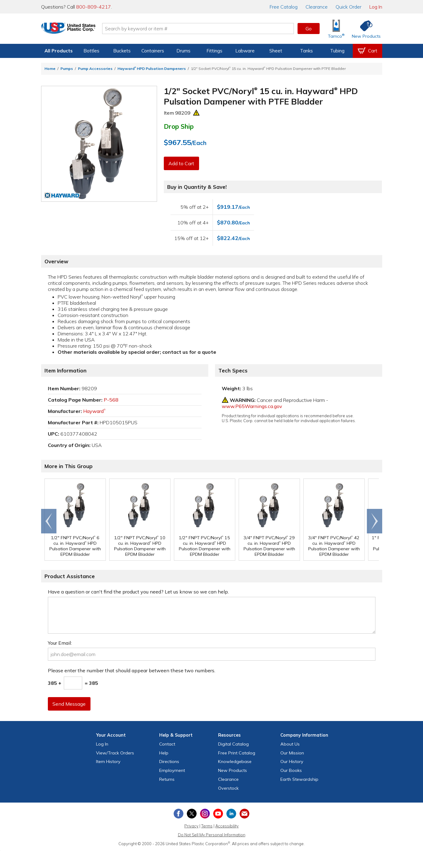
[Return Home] (77, 29)
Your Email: (60, 643)
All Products (58, 51)
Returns (167, 779)
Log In (375, 7)
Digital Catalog (233, 744)
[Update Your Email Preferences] (244, 813)
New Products (232, 770)
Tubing (337, 51)
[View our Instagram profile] (205, 813)
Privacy (191, 825)
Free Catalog (236, 753)
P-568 (111, 400)
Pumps (66, 68)
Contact (167, 744)
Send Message (69, 704)
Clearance (317, 7)
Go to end (49, 521)
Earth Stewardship (299, 779)
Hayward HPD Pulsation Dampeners (151, 68)
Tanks (306, 51)
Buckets (122, 51)
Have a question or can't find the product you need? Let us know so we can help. (138, 592)
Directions (169, 761)
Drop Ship (179, 126)
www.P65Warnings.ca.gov (252, 406)
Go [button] (309, 28)
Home (50, 68)
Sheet (275, 51)
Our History (291, 761)
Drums (183, 51)
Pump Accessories (95, 68)
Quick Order (348, 7)
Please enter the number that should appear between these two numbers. (131, 670)
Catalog (284, 7)
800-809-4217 (93, 7)
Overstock (228, 788)
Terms (207, 825)
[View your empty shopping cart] (367, 51)
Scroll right (374, 521)
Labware (245, 51)
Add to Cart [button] (182, 163)
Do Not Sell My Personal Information (211, 834)
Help (163, 753)
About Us (290, 744)
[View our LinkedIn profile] (231, 813)
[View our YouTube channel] (218, 813)
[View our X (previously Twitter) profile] (192, 813)
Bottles (91, 51)
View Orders (115, 753)
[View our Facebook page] (178, 813)
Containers (152, 51)
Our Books (291, 770)
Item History (108, 761)
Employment (172, 770)
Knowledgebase (235, 761)
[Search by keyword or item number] (207, 28)
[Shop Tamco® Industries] (336, 28)
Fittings (214, 51)
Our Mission (292, 753)
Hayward (94, 411)
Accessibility (227, 825)
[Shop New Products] (364, 28)
